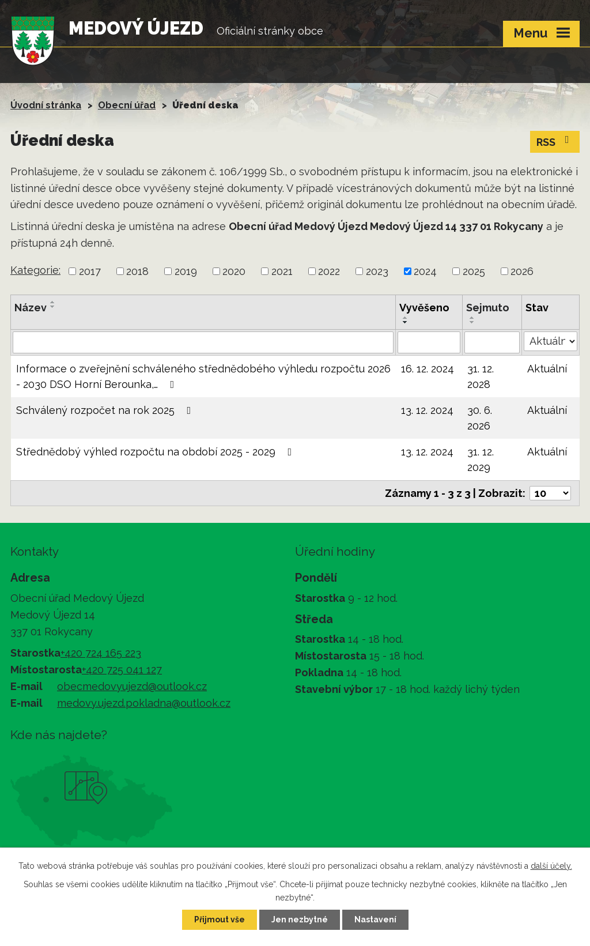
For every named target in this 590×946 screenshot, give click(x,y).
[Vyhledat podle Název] (203, 342)
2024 (425, 271)
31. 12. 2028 (480, 376)
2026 (522, 271)
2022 (329, 271)
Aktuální (547, 369)
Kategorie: (35, 270)
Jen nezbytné (299, 919)
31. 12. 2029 (480, 459)
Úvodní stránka (45, 105)
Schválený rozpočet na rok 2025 (106, 410)
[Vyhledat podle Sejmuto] (492, 342)
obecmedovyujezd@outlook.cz (132, 686)
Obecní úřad (127, 105)
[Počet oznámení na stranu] (550, 493)
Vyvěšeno (424, 307)
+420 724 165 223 (100, 653)
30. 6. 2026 (479, 418)
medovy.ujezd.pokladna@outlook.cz (143, 703)
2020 (233, 271)
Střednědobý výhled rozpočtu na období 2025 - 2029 (156, 452)
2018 (137, 271)
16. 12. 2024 (427, 369)
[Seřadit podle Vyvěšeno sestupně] (405, 322)
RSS (555, 141)
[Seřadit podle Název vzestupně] (53, 302)
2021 (282, 271)
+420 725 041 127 (122, 670)
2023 (377, 271)
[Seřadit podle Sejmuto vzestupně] (472, 317)
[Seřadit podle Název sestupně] (53, 306)
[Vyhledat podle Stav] (550, 341)
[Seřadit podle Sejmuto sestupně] (472, 322)
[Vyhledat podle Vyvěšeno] (429, 342)
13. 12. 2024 (427, 410)
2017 (90, 271)
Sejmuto (487, 307)
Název (30, 307)
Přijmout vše (219, 919)
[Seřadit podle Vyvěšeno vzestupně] (405, 317)
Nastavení (375, 919)
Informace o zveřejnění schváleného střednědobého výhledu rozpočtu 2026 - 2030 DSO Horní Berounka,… (203, 376)
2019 (186, 271)
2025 (474, 271)
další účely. (551, 865)
